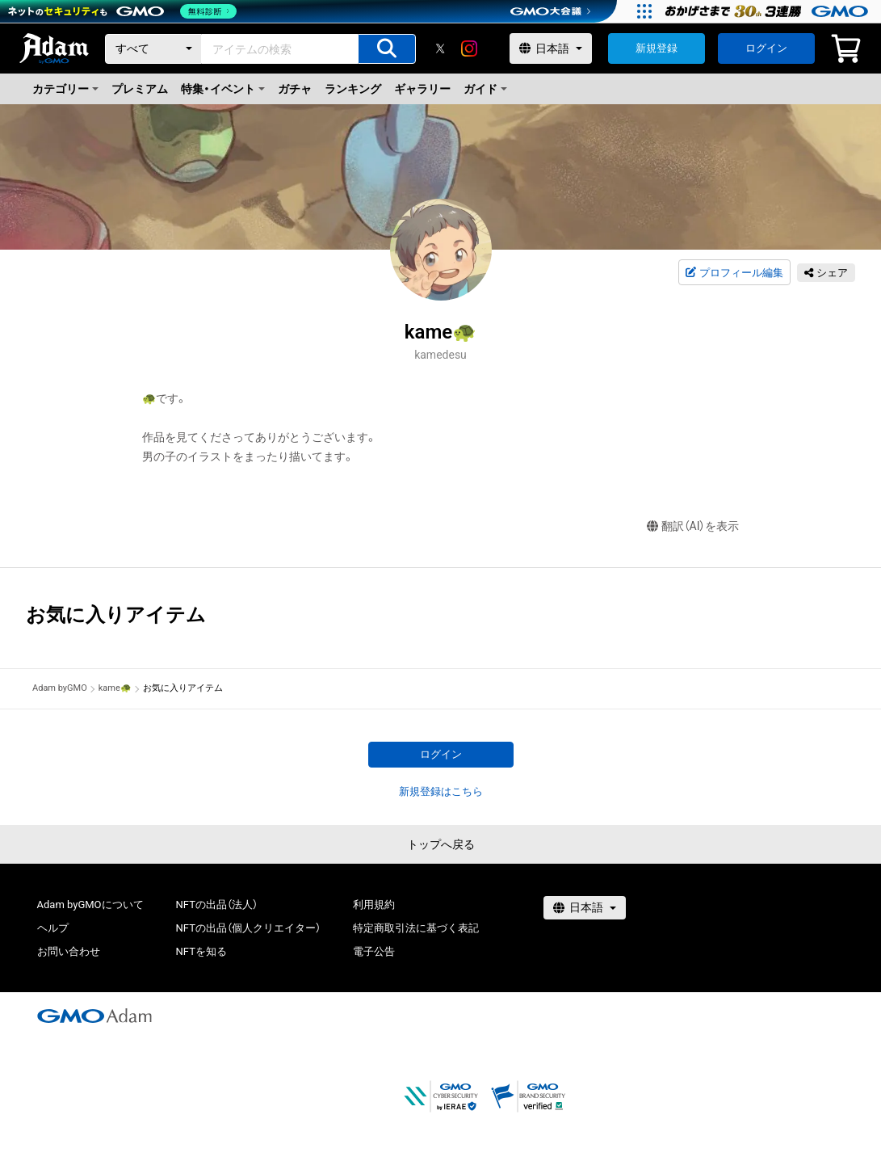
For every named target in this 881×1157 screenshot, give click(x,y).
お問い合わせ (68, 951)
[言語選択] (551, 48)
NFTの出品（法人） (217, 904)
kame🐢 (115, 688)
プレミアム (139, 88)
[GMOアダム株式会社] (94, 1015)
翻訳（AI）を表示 (693, 526)
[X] (440, 48)
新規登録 (657, 48)
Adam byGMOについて (90, 904)
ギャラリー (422, 89)
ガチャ (295, 88)
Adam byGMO (59, 688)
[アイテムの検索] (387, 49)
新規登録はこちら (441, 791)
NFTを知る (201, 951)
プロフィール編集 (734, 273)
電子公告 (374, 951)
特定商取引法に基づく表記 (416, 928)
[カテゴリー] (153, 49)
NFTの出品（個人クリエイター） (248, 928)
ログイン (766, 48)
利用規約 (374, 904)
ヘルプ (53, 928)
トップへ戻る (441, 844)
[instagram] (469, 48)
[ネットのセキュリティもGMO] (124, 11)
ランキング (353, 89)
